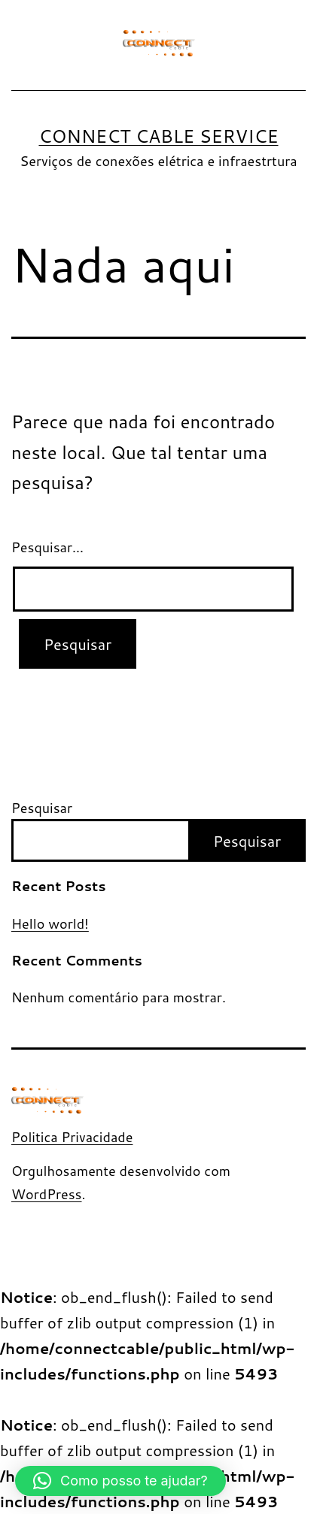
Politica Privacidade (72, 1137)
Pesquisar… (47, 547)
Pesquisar (41, 807)
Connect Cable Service (158, 136)
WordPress (46, 1194)
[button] (120, 1481)
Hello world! (50, 923)
